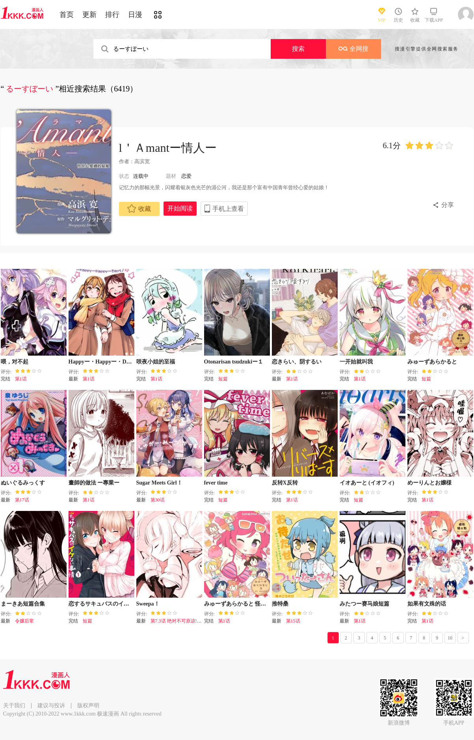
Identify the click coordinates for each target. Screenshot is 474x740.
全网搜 (353, 48)
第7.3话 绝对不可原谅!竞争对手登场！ (190, 621)
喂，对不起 (14, 362)
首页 (66, 15)
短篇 (223, 379)
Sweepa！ (148, 604)
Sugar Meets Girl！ (159, 483)
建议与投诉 (51, 705)
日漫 (135, 15)
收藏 (139, 208)
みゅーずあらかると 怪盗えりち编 (246, 604)
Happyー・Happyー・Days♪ (103, 362)
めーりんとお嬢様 (429, 483)
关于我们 (14, 705)
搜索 (298, 48)
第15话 (293, 621)
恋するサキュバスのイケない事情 (110, 604)
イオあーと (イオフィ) (367, 483)
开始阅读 (180, 208)
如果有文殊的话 (426, 604)
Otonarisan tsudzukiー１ (234, 362)
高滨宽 (142, 161)
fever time (216, 483)
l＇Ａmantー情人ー (168, 147)
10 (450, 638)
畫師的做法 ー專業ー (94, 483)
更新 (89, 15)
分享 (447, 204)
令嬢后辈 (24, 621)
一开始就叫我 (356, 362)
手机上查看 (228, 208)
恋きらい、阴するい (297, 362)
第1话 (21, 379)
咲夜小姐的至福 (155, 362)
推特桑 (280, 604)
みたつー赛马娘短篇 (364, 604)
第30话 (158, 500)
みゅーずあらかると (432, 362)
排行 (112, 15)
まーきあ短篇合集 (23, 604)
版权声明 (88, 705)
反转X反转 (285, 483)
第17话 (22, 500)
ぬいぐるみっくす (23, 483)
